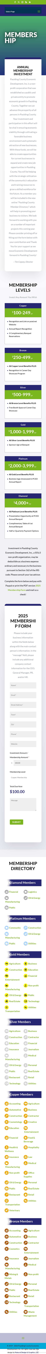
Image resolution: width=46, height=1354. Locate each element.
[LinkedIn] (30, 3)
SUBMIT (16, 850)
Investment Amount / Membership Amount (19, 783)
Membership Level (17, 800)
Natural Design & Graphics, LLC (27, 1352)
